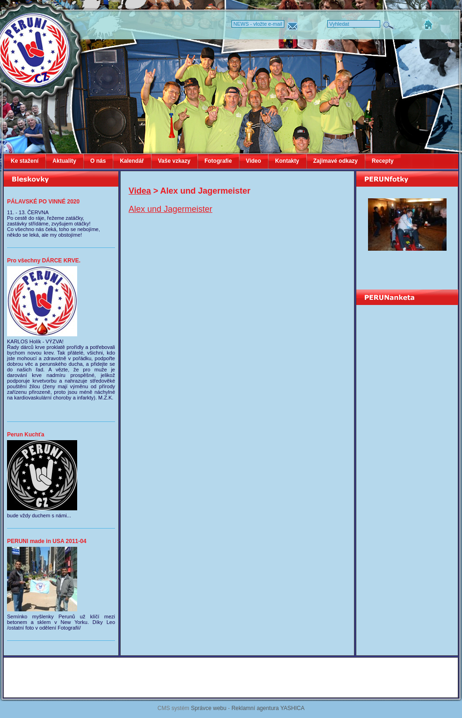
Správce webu (208, 708)
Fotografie (218, 161)
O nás (98, 161)
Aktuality (64, 161)
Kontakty (287, 161)
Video (253, 161)
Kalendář (132, 161)
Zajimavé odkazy (335, 161)
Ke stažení (24, 161)
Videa (140, 191)
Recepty (383, 161)
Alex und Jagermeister (170, 209)
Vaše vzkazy (174, 161)
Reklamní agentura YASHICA (267, 708)
